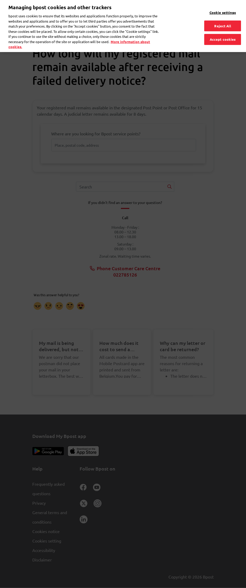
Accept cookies (223, 31)
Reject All (222, 18)
